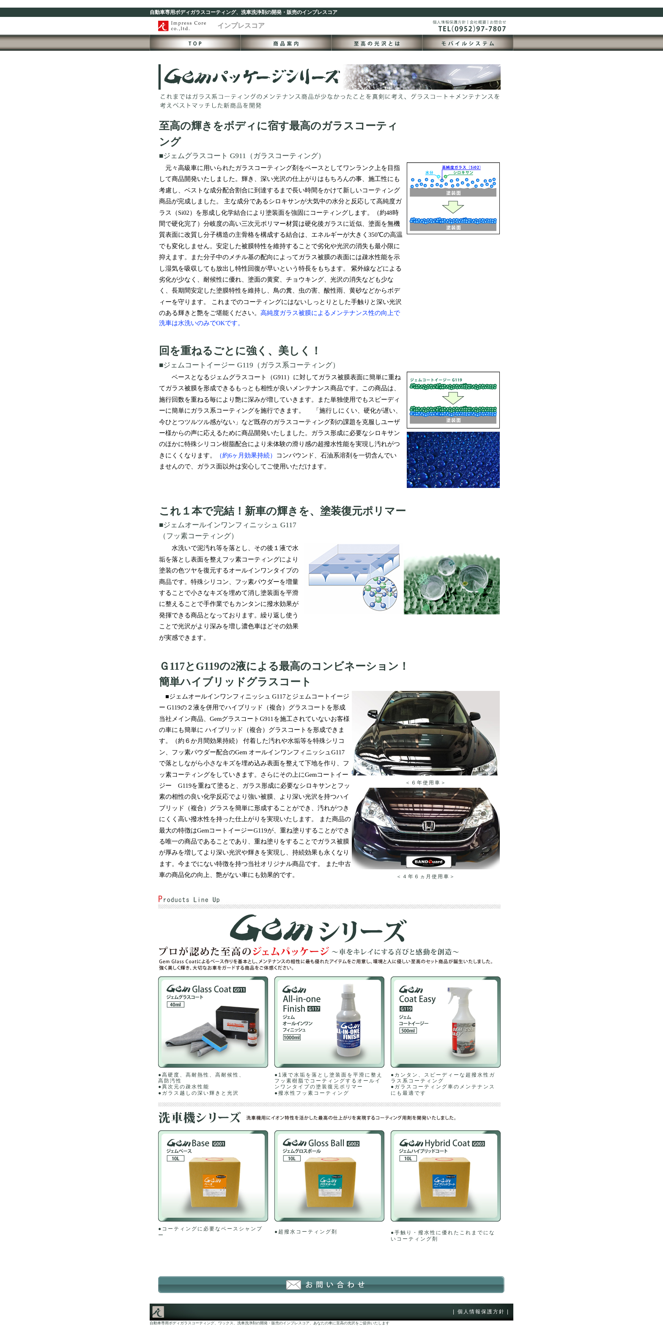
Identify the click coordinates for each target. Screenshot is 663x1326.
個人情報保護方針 (481, 1312)
